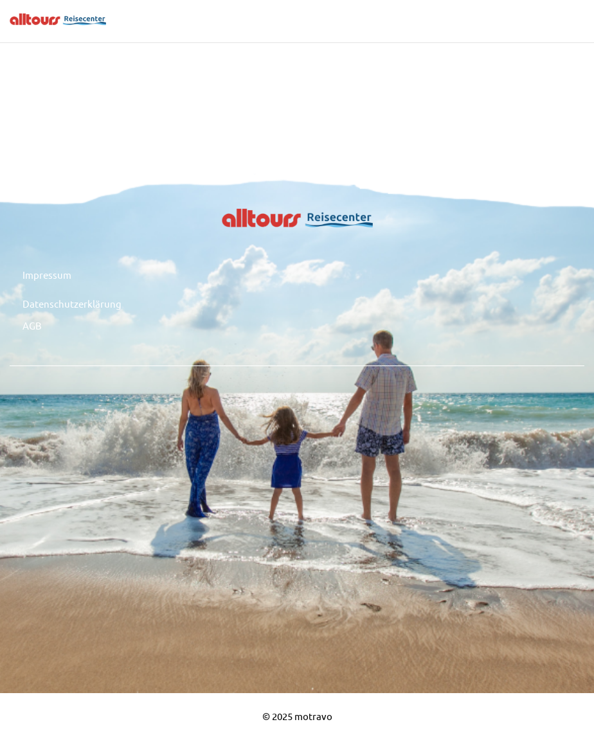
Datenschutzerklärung (72, 303)
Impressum (46, 275)
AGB (32, 325)
